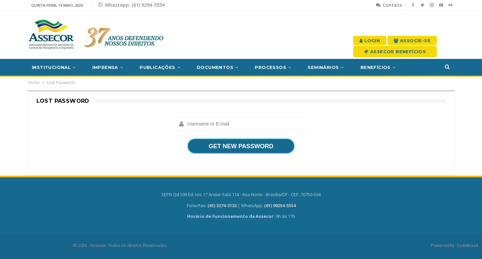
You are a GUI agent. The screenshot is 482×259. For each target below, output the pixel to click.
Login (369, 40)
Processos (270, 67)
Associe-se (412, 40)
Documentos (215, 67)
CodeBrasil (467, 245)
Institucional (51, 67)
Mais (418, 67)
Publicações (157, 67)
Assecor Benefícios (395, 51)
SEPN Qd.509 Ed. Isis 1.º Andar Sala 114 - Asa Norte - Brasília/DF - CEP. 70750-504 (241, 194)
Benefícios (375, 67)
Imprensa (105, 67)
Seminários (323, 67)
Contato (389, 5)
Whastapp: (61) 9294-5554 (131, 5)
